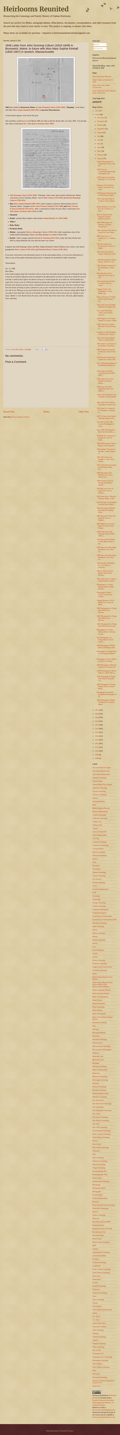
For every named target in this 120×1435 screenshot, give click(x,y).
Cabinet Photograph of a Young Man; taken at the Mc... (106, 164)
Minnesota (96, 1073)
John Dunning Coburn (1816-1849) (51, 107)
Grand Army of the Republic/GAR (104, 920)
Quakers (95, 1212)
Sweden (95, 1283)
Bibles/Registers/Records (101, 808)
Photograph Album (98, 1188)
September (101, 129)
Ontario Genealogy (99, 1164)
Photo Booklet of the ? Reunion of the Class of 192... (105, 275)
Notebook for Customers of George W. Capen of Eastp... (106, 438)
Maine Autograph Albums (101, 990)
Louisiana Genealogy (99, 970)
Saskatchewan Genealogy (101, 1252)
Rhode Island (97, 1239)
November (101, 121)
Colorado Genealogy (99, 842)
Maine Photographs (99, 1014)
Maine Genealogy (98, 1007)
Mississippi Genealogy (100, 1080)
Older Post (83, 411)
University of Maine (99, 1327)
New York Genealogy (99, 1127)
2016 (97, 729)
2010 (97, 751)
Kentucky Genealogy (99, 963)
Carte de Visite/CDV (99, 832)
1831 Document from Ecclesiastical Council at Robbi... (106, 246)
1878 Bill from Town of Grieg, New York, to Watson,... (105, 491)
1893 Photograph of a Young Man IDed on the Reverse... (107, 610)
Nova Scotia (96, 1144)
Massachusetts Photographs (101, 1050)
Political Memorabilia (100, 1198)
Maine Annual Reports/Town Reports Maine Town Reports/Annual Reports (102, 985)
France (94, 886)
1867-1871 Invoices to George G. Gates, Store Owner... (105, 459)
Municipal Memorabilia (100, 1093)
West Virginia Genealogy (101, 1367)
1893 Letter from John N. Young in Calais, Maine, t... (106, 201)
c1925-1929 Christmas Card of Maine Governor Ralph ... (106, 397)
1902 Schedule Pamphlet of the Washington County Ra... (106, 268)
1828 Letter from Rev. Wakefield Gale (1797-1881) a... (105, 389)
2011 (97, 747)
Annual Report (97, 781)
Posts (96, 44)
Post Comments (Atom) (21, 417)
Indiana (95, 936)
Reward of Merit (98, 1235)
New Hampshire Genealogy (102, 1110)
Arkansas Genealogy (99, 795)
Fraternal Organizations (100, 889)
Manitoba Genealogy (99, 1022)
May (99, 144)
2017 (97, 725)
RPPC (94, 1245)
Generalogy (96, 899)
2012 (97, 743)
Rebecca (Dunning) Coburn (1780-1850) (41, 232)
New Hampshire (98, 1107)
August (100, 132)
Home (46, 411)
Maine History (97, 1010)
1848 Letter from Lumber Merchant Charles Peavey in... (106, 326)
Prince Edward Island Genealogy (103, 1205)
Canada (95, 828)
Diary (94, 862)
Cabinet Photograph (99, 815)
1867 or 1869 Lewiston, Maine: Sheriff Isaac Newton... (105, 573)
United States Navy (99, 1323)
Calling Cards (97, 825)
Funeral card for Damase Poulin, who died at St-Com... (105, 187)
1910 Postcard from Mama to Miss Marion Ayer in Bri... (106, 542)
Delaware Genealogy (99, 855)
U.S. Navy (96, 1320)
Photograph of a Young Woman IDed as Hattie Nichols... (105, 587)
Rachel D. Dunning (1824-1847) (47, 238)
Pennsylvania (97, 1178)
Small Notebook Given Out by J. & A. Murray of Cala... (106, 209)
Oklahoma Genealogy (100, 1161)
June (99, 140)
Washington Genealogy (100, 1360)
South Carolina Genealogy (101, 1269)
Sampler (95, 1249)
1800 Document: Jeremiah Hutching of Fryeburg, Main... (106, 510)
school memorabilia (99, 1256)
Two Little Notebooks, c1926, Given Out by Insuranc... (105, 313)
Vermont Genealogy (99, 1337)
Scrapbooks (96, 1266)
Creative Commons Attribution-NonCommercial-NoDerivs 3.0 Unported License (103, 1402)
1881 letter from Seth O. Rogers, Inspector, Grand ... (106, 254)
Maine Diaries (97, 1000)
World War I (96, 1386)
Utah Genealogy (98, 1330)
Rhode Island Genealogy (101, 1242)
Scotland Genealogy (99, 1262)
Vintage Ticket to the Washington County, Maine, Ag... (104, 291)
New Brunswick (98, 1100)
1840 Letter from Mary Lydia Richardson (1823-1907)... (106, 373)
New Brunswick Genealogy (101, 1104)
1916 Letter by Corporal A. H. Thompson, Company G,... (106, 410)
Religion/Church (98, 1225)
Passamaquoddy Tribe (100, 1175)
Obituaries (96, 1151)
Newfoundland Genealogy (101, 1131)
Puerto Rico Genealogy (100, 1208)
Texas (94, 1296)
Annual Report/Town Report (102, 784)
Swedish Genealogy (99, 1286)
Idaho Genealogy (98, 926)
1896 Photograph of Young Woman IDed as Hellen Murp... (106, 686)
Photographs (96, 1191)
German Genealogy (99, 906)
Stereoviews (96, 1279)
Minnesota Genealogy (100, 1077)
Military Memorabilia (99, 1070)
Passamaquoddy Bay (99, 1171)
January (100, 158)
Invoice (95, 943)
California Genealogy (99, 818)
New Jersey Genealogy (100, 1117)
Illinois (94, 930)
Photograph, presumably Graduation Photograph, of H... (107, 694)
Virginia (95, 1340)
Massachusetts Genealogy (101, 1046)
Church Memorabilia (99, 835)
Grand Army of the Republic (102, 916)
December (101, 118)
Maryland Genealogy (99, 1039)
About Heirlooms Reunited (101, 76)
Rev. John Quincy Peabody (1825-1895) (38, 124)
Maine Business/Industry (101, 993)
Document (96, 866)
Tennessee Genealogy (99, 1293)
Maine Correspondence (100, 997)
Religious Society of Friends (102, 1229)
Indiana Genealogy (98, 940)
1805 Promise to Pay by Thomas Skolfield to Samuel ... (105, 483)
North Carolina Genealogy (101, 1134)
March (99, 151)
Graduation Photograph (100, 909)
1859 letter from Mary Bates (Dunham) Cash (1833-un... (106, 557)
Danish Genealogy (98, 852)
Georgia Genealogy (99, 903)
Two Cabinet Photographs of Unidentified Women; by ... (107, 365)
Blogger (70, 1431)
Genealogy (96, 896)
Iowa (94, 947)
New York (95, 1124)
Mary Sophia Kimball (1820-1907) (26, 110)
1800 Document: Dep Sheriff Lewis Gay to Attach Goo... (105, 475)
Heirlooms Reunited (36, 9)
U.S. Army (96, 1316)
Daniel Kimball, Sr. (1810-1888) (55, 218)
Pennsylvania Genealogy (101, 1181)
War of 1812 (96, 1350)
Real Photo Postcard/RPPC (101, 1222)
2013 (97, 740)
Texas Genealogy (98, 1300)
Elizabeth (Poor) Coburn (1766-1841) (53, 249)
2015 (97, 732)
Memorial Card (97, 1056)
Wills (94, 1370)
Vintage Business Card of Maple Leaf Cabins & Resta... (105, 602)
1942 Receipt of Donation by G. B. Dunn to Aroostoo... (106, 565)
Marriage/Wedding (98, 1033)
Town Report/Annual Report (102, 1310)
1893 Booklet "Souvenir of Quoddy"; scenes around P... (106, 451)
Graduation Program (99, 913)
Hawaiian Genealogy (99, 923)
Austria (95, 798)
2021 (97, 710)
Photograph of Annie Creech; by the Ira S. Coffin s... (104, 595)
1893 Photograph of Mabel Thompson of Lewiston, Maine (106, 702)
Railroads (95, 1218)
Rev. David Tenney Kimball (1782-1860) (47, 206)
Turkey (94, 1313)
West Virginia (97, 1364)
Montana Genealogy (99, 1090)
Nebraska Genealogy (99, 1097)
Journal (95, 957)
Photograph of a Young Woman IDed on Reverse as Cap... (106, 632)
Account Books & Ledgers (101, 768)
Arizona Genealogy (99, 791)
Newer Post (8, 411)
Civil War (95, 838)
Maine (94, 974)
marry (24, 121)
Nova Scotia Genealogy (100, 1147)
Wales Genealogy (98, 1347)
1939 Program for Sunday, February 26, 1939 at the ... (106, 179)
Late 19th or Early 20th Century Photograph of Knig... (105, 424)
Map (94, 1026)
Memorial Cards (98, 1060)
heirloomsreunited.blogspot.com (103, 1410)
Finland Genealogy (99, 876)
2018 (97, 721)
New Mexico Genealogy (100, 1120)
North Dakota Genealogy (101, 1137)
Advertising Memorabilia (101, 771)
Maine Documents (98, 1003)
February (100, 155)
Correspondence (98, 849)
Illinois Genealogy (98, 933)
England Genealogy (99, 872)
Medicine (95, 1053)
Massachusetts (97, 1043)
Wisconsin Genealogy (100, 1377)
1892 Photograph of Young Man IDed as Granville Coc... (106, 679)
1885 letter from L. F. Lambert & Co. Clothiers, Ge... (106, 238)
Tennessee (95, 1289)
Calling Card (96, 822)
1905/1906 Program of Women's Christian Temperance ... (104, 225)
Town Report (96, 1306)
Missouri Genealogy (99, 1087)
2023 (97, 111)
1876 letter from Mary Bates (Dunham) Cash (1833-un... (106, 549)
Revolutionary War (99, 1232)
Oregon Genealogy (98, 1168)
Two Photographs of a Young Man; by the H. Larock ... (105, 640)
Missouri (95, 1083)
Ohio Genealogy (98, 1158)
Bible (94, 805)
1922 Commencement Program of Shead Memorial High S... (104, 217)
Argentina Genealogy (99, 788)
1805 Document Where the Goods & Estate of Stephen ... (106, 518)
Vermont (95, 1333)
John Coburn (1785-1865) (53, 198)
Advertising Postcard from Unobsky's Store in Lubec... (106, 283)
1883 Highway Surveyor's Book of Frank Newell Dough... (106, 526)
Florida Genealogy (98, 882)
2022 (97, 114)
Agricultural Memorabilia (101, 774)
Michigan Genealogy (99, 1066)
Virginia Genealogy (99, 1344)
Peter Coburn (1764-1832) (25, 249)
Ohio (94, 1154)
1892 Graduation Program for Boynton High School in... (106, 352)
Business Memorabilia (100, 812)
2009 (97, 755)
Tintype (95, 1303)
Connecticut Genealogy (100, 845)
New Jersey (96, 1114)
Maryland (95, 1036)
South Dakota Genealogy (101, 1273)
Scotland (95, 1259)
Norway (95, 1141)
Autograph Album (98, 801)
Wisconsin (96, 1374)
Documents (96, 869)
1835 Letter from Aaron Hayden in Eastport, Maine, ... (105, 381)
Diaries (94, 859)
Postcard (95, 1202)
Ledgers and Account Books (102, 967)
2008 (97, 758)
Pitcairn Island (97, 1195)
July (98, 136)
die (54, 121)
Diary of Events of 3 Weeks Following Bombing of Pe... (106, 299)
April (99, 147)
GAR (94, 893)
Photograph (96, 1185)
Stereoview (96, 1276)
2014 (97, 736)
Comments (98, 48)
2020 (97, 714)
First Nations (96, 879)
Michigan (95, 1063)
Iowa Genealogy (98, 950)
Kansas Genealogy (98, 960)
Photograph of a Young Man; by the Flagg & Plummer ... (107, 653)
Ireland (94, 953)
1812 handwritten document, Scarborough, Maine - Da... (107, 467)
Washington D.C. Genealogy (102, 1357)
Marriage (95, 1029)
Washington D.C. (98, 1354)
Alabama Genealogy (99, 778)
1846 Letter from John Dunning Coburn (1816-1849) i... (106, 534)
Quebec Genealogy (99, 1215)
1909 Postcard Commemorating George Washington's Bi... (106, 172)
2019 (97, 717)
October (100, 125)
